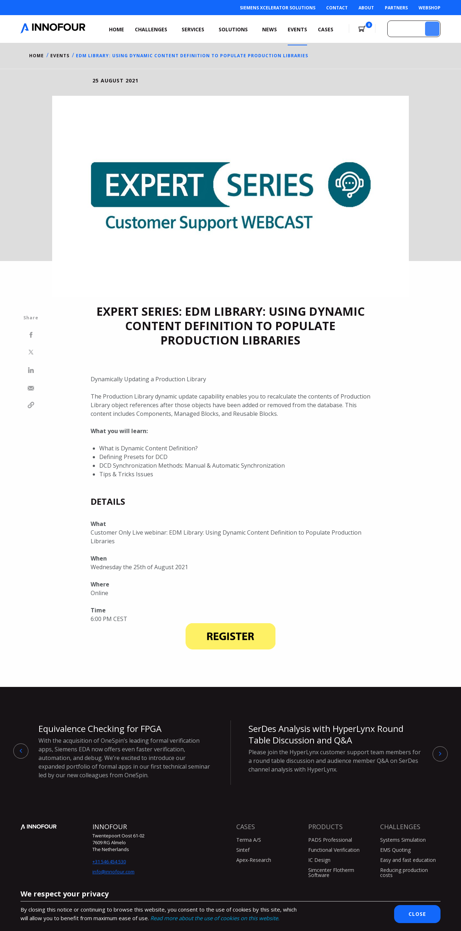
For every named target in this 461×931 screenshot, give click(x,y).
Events (297, 29)
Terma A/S (248, 839)
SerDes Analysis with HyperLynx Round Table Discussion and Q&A (335, 748)
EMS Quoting (395, 849)
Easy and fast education (408, 859)
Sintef (243, 849)
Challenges (151, 29)
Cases (325, 29)
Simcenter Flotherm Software (331, 872)
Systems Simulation (403, 839)
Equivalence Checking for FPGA (125, 751)
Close (417, 913)
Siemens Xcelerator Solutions (277, 8)
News (269, 29)
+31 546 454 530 (109, 861)
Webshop (430, 8)
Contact (337, 8)
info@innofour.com (113, 871)
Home (116, 29)
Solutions (233, 29)
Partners (396, 8)
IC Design (319, 859)
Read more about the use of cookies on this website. (214, 918)
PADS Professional (330, 839)
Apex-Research (253, 859)
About (366, 8)
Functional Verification (334, 849)
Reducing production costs (404, 872)
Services (193, 29)
